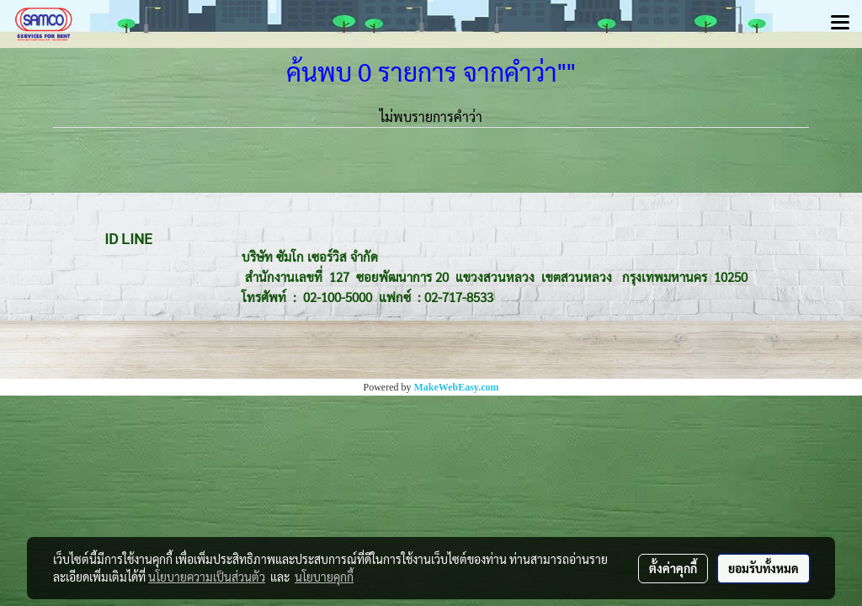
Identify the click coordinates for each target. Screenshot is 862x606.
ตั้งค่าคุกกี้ (673, 568)
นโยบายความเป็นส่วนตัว (206, 576)
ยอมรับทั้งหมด (763, 568)
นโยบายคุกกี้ (324, 576)
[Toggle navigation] (840, 23)
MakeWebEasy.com (456, 387)
